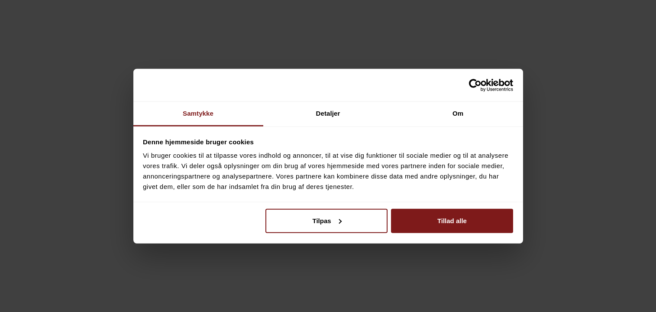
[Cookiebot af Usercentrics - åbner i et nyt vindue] (475, 84)
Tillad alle (452, 220)
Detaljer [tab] (328, 113)
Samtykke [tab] (198, 113)
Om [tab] (457, 113)
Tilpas (327, 220)
